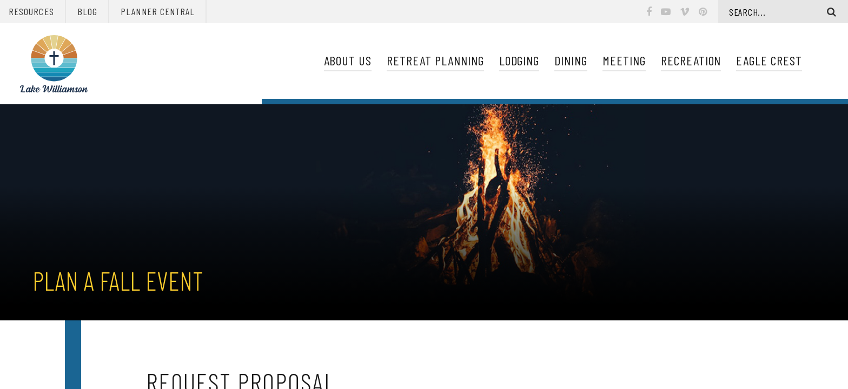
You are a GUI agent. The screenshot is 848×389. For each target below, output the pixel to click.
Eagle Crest (769, 60)
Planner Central (158, 11)
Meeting (624, 60)
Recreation (691, 60)
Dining (570, 60)
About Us (348, 60)
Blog (87, 11)
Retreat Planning (435, 60)
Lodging (519, 60)
